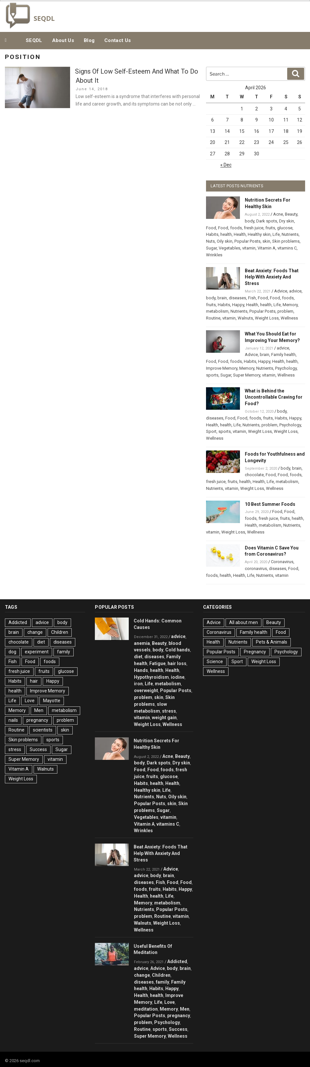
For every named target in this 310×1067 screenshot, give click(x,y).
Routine (213, 318)
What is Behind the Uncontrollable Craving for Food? (274, 397)
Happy (238, 304)
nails (13, 720)
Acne (278, 214)
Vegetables (229, 248)
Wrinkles (214, 254)
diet (41, 642)
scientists (42, 730)
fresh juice (253, 227)
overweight (146, 690)
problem (285, 311)
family (63, 651)
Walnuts (245, 318)
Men (38, 710)
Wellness (289, 318)
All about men (243, 622)
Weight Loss (267, 318)
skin (266, 241)
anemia (142, 643)
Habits (212, 234)
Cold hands (177, 649)
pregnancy (37, 720)
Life (276, 234)
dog (12, 651)
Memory (290, 304)
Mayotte (51, 700)
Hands (141, 670)
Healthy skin (259, 234)
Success (38, 749)
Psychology (286, 368)
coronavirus (256, 568)
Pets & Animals (271, 642)
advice (295, 291)
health (226, 234)
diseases (237, 297)
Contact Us (117, 40)
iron (138, 683)
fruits (270, 227)
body (249, 221)
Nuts (210, 241)
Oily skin (224, 241)
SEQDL (34, 40)
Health (240, 234)
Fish (252, 297)
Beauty (291, 214)
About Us (63, 40)
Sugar (211, 248)
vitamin (249, 248)
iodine (178, 677)
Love (30, 700)
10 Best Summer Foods (270, 504)
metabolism (217, 311)
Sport (211, 431)
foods (236, 227)
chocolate (254, 474)
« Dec (225, 164)
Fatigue (157, 663)
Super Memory (246, 375)
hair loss (177, 663)
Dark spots (266, 221)
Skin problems (286, 241)
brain (222, 297)
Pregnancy (255, 651)
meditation (146, 1009)
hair (34, 681)
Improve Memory (221, 368)
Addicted (17, 622)
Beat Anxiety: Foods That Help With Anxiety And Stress (272, 277)
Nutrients (290, 234)
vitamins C (287, 248)
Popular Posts (247, 241)
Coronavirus (282, 561)
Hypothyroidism (151, 677)
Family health (283, 354)
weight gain (164, 717)
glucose (284, 227)
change (35, 632)
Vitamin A (266, 248)
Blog (89, 40)
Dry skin (286, 221)
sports (212, 375)
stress (14, 749)
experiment (37, 651)
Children (59, 632)
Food (211, 227)
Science (215, 661)
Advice (280, 291)
